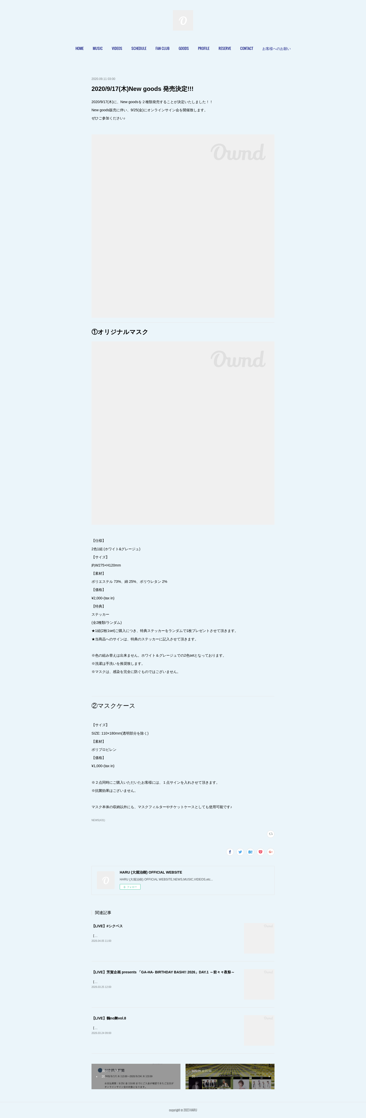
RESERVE (225, 48)
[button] (79, 48)
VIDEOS (117, 48)
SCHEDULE (138, 48)
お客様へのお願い (276, 48)
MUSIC (98, 48)
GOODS (184, 48)
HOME (79, 48)
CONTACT (246, 48)
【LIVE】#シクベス (107, 926)
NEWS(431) (98, 820)
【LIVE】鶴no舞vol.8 (109, 1018)
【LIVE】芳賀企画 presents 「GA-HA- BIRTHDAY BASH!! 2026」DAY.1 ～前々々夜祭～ (163, 972)
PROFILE (203, 48)
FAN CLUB (163, 48)
